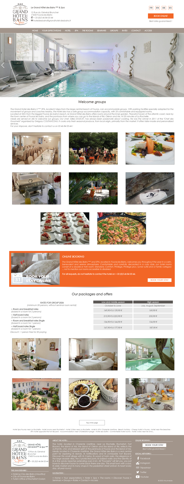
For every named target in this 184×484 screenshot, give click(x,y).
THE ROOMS (87, 30)
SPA (76, 30)
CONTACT (135, 30)
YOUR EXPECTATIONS (51, 30)
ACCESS (148, 30)
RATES (124, 30)
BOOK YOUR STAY (160, 280)
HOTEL (68, 30)
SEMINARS (101, 30)
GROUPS (114, 30)
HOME (35, 30)
